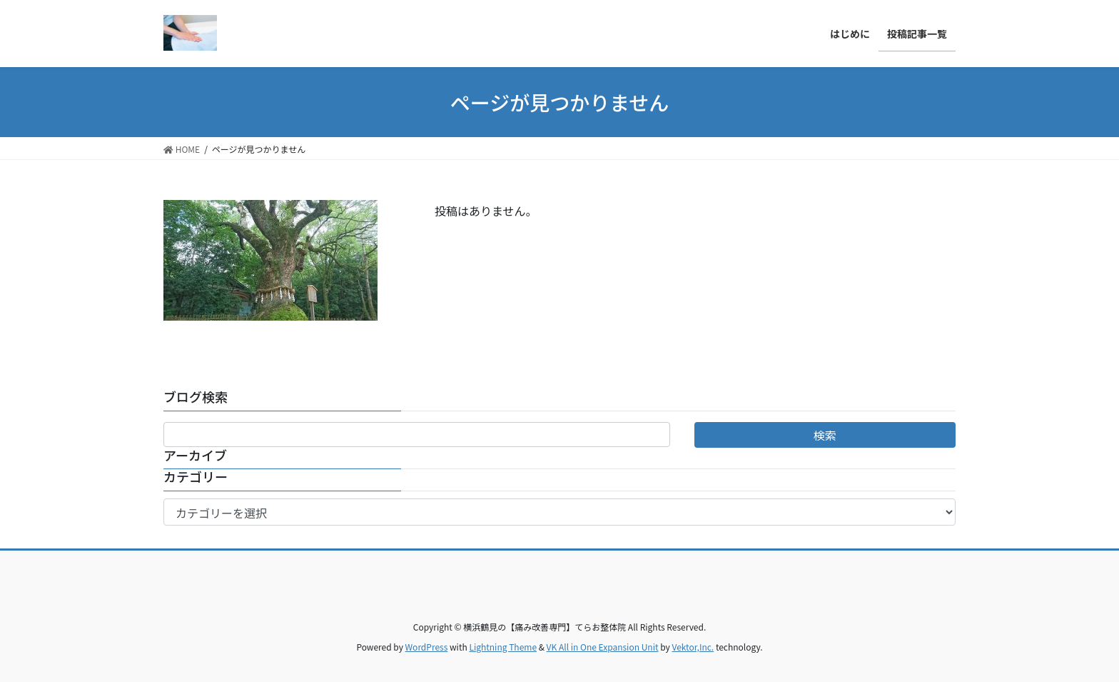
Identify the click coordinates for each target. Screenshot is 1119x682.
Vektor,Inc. (693, 647)
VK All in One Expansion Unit (603, 647)
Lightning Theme (503, 647)
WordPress (426, 647)
